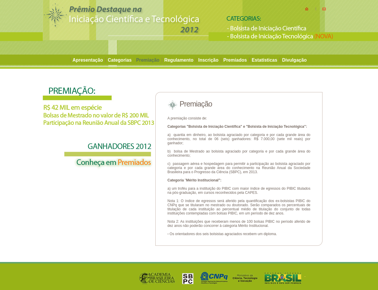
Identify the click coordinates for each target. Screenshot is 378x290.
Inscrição (208, 60)
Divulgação (294, 60)
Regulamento (178, 60)
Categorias (120, 60)
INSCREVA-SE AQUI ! (67, 75)
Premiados (235, 60)
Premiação (148, 60)
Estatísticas (265, 60)
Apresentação (88, 60)
